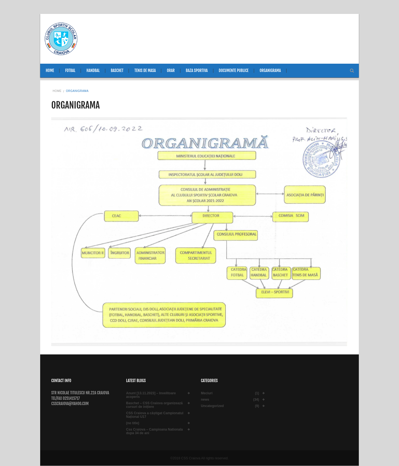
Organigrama (270, 70)
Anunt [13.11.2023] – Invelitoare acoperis (151, 395)
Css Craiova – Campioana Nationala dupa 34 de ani (154, 431)
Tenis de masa (145, 70)
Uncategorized (212, 406)
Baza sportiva (197, 70)
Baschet (117, 70)
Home (50, 70)
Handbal (93, 70)
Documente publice (234, 70)
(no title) (132, 423)
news (205, 399)
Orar (171, 70)
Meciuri (207, 393)
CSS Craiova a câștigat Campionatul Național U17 (154, 415)
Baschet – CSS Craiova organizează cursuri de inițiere (154, 405)
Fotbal (70, 70)
